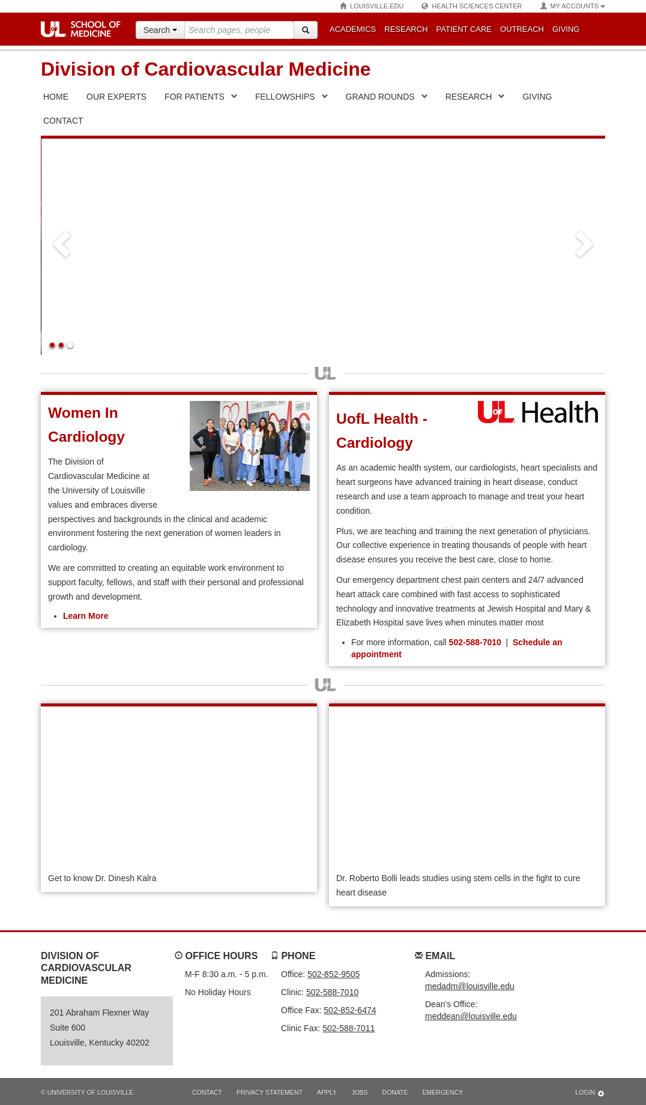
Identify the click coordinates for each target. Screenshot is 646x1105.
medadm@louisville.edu (470, 986)
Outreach (522, 29)
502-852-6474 (350, 1010)
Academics (353, 29)
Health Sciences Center (471, 6)
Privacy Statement (270, 1092)
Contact (207, 1092)
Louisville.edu (371, 6)
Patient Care (464, 29)
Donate (395, 1092)
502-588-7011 (348, 1028)
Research (405, 29)
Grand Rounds (380, 96)
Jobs (359, 1092)
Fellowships (285, 96)
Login (590, 1093)
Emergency (443, 1092)
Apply (327, 1092)
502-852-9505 (333, 974)
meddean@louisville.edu (471, 1016)
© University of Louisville (87, 1092)
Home (55, 96)
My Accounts (572, 6)
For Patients (195, 96)
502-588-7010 (475, 642)
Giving (566, 29)
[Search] (306, 30)
